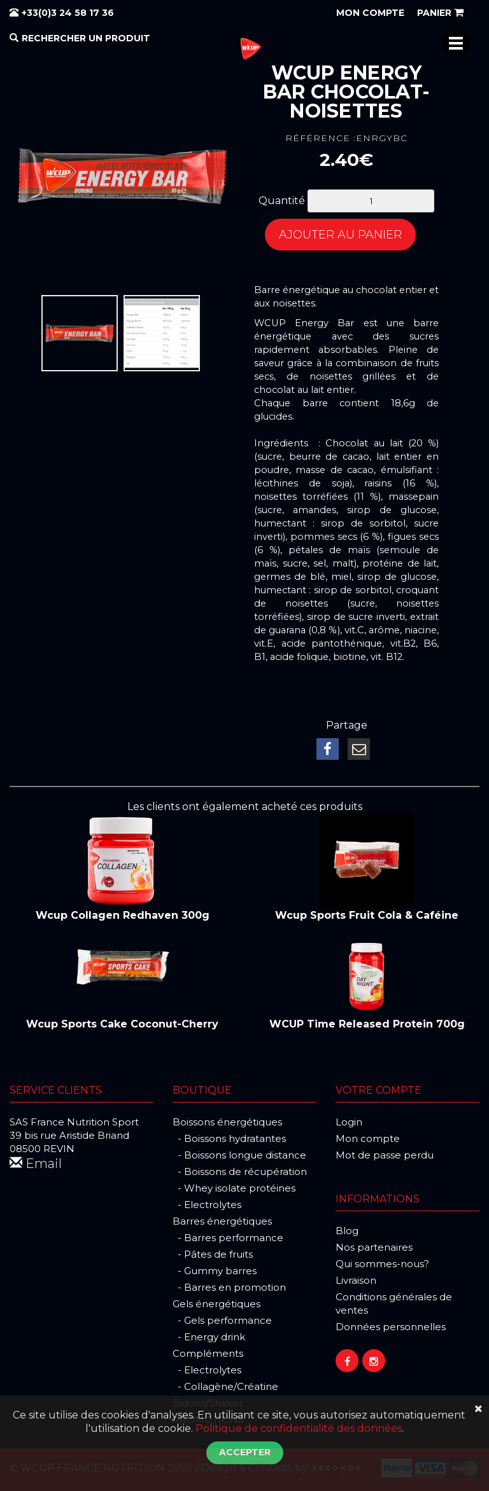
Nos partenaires (374, 1247)
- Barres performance (228, 1238)
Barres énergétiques (222, 1221)
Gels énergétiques (216, 1304)
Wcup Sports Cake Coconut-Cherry (122, 1024)
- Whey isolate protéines (234, 1188)
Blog (347, 1231)
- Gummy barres (215, 1271)
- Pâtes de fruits (213, 1254)
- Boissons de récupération (240, 1171)
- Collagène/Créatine (225, 1386)
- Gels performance (222, 1320)
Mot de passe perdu (385, 1155)
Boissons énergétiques (227, 1122)
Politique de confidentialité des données (298, 1428)
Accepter (245, 1452)
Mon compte (368, 1138)
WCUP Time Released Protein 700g (367, 1024)
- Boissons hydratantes (229, 1138)
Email (36, 1163)
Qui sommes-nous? (382, 1264)
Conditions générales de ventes (394, 1303)
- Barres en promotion (229, 1287)
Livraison (356, 1280)
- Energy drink (209, 1337)
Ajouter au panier (340, 235)
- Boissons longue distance (239, 1155)
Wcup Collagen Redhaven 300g (122, 915)
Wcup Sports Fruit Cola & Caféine (366, 915)
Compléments (208, 1353)
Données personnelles (391, 1327)
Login (349, 1122)
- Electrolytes (207, 1205)
